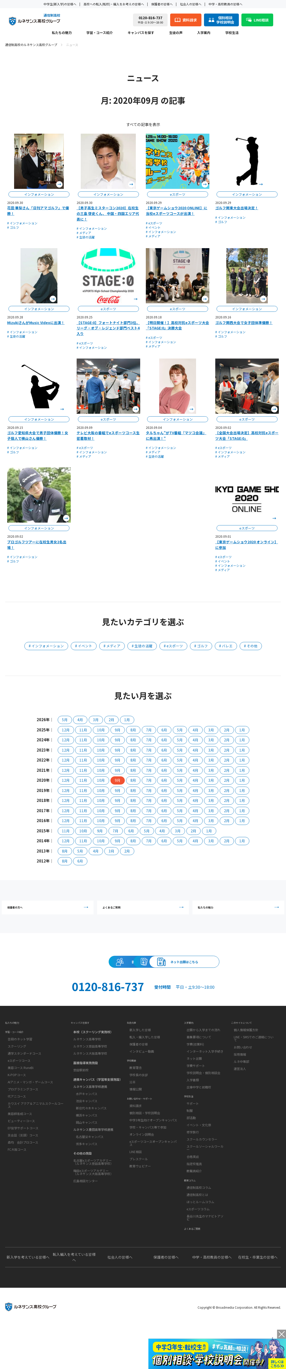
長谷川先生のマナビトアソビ (205, 1253)
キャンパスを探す (141, 33)
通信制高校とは (197, 1230)
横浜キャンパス (86, 1135)
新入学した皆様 (140, 1052)
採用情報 (240, 1077)
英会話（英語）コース (23, 1162)
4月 (80, 719)
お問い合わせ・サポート (146, 1132)
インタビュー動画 (141, 1074)
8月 (133, 729)
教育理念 (135, 1097)
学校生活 (232, 33)
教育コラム (193, 1214)
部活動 (191, 1147)
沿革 (132, 1111)
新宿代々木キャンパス (91, 1128)
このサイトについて (247, 1042)
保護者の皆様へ (162, 4)
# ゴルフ (13, 227)
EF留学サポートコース (23, 1155)
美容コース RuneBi (21, 1094)
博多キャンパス (86, 1164)
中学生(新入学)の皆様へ (60, 4)
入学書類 (193, 1102)
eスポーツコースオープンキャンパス (153, 1179)
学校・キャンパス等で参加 (147, 1163)
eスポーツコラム (198, 1245)
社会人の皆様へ (190, 4)
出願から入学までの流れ (203, 1052)
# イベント (153, 227)
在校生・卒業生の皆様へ (258, 1299)
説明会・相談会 (49, 973)
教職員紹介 (194, 1200)
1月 (127, 719)
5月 (65, 719)
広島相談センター (85, 1201)
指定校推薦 (194, 1193)
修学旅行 (193, 1161)
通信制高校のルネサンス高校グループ (31, 44)
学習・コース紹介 (99, 33)
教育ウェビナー (140, 1202)
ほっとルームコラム (200, 1238)
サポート (193, 1133)
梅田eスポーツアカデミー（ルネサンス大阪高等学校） (93, 1192)
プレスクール (138, 1195)
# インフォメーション (22, 223)
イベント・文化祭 (199, 1154)
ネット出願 (194, 1081)
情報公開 (135, 1118)
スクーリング (17, 1073)
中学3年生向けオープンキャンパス (153, 1156)
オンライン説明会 (141, 1170)
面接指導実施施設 (85, 1083)
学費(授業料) (195, 1066)
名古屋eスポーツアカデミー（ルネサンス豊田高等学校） (93, 1182)
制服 (190, 1140)
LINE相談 (135, 1188)
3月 (96, 719)
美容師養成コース (20, 1140)
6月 (164, 729)
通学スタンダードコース (24, 1080)
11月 (83, 729)
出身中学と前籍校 (199, 1109)
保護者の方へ (49, 910)
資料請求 (143, 973)
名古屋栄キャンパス (90, 1157)
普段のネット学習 (20, 1066)
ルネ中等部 (241, 1084)
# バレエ (226, 645)
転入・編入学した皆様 (144, 1059)
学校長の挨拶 (138, 1104)
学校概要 (134, 1087)
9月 (117, 729)
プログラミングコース (23, 1116)
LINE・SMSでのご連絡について (253, 1061)
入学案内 (203, 33)
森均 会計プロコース (23, 1169)
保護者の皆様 (138, 1066)
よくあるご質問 (144, 910)
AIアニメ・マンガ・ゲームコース (30, 1109)
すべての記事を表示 (143, 124)
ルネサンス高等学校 (87, 1059)
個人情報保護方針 (246, 1052)
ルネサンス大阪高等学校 (90, 1074)
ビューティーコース (21, 1148)
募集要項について (199, 1059)
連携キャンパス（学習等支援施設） (97, 1100)
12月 (66, 729)
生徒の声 (175, 33)
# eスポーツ (154, 223)
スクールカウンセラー (202, 1168)
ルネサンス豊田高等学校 (90, 1066)
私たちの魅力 (62, 33)
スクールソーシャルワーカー (205, 1177)
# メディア (84, 233)
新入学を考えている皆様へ (28, 1299)
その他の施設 (82, 1173)
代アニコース (17, 1123)
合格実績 (193, 1186)
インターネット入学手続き (205, 1074)
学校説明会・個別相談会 (203, 1095)
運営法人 (240, 1091)
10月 (101, 729)
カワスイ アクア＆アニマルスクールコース (36, 1132)
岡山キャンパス (86, 1143)
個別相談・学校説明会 (144, 1149)
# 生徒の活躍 (86, 237)
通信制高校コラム (199, 1223)
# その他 (251, 645)
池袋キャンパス (86, 1121)
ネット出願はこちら (237, 973)
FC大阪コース (17, 1176)
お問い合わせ (243, 1069)
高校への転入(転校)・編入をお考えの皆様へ (114, 4)
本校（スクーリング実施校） (93, 1052)
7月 (149, 729)
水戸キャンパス (86, 1114)
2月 (111, 719)
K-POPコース (17, 1102)
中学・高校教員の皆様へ (225, 4)
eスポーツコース (19, 1087)
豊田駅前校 (81, 1090)
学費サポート (196, 1088)
